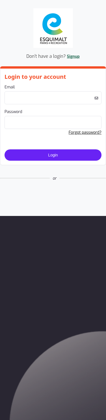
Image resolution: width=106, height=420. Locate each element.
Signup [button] (73, 56)
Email (10, 87)
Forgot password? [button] (85, 132)
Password (13, 111)
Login (53, 155)
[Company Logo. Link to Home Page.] (53, 47)
